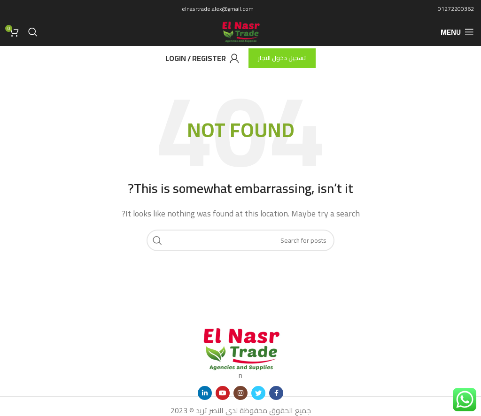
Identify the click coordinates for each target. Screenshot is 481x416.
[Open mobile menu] (457, 32)
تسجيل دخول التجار (282, 57)
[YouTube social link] (223, 393)
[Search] (32, 32)
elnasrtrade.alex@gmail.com (218, 8)
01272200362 (456, 8)
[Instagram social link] (240, 393)
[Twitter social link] (258, 393)
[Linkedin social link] (205, 393)
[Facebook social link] (276, 393)
